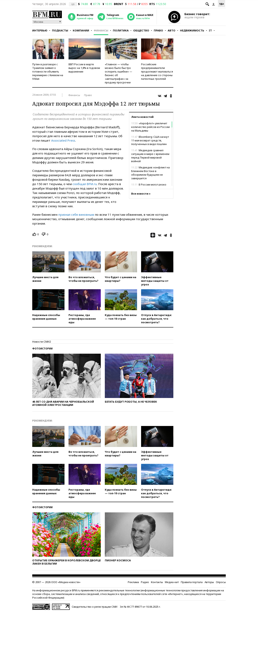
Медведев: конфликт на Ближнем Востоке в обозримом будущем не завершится (150, 173)
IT (210, 30)
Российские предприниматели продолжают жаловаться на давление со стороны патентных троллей (157, 71)
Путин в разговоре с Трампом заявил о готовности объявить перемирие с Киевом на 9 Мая (47, 71)
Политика (121, 30)
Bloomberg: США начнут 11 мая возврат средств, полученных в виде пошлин (150, 140)
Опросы (221, 582)
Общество (141, 30)
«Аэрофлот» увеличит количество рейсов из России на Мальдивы (150, 126)
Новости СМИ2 (41, 341)
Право (158, 30)
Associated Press (63, 140)
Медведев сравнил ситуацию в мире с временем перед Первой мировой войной (150, 155)
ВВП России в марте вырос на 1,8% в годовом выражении (84, 67)
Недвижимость (192, 30)
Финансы (101, 30)
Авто (171, 30)
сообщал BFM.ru (85, 184)
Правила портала (192, 582)
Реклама (133, 582)
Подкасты (60, 30)
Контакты (157, 582)
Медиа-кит (172, 582)
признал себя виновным (76, 214)
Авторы (209, 582)
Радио (145, 582)
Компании (81, 30)
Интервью (39, 30)
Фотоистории (42, 348)
